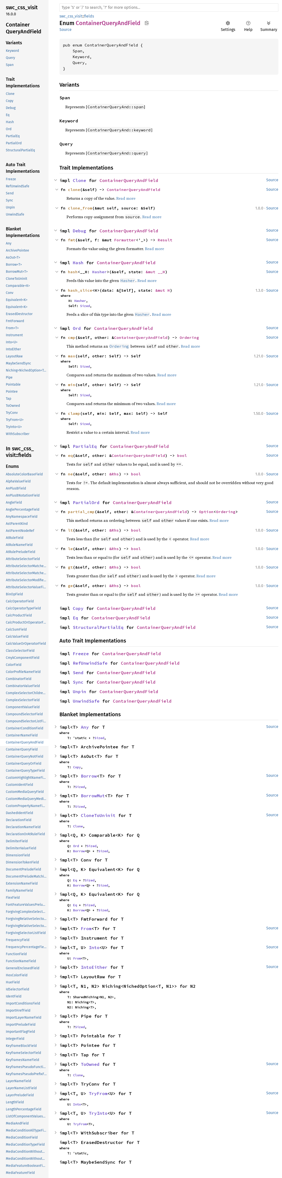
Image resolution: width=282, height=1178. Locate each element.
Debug (79, 231)
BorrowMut (93, 795)
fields (89, 16)
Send (78, 672)
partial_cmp (81, 511)
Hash (78, 262)
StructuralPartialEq (98, 627)
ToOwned (90, 1064)
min (71, 384)
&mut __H (155, 271)
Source (65, 29)
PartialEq (85, 446)
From (86, 928)
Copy (78, 608)
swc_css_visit (70, 16)
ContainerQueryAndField (129, 180)
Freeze (81, 653)
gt (70, 567)
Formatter (125, 239)
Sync (78, 682)
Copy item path (147, 23)
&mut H (162, 290)
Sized (85, 306)
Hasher (99, 271)
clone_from (80, 208)
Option (206, 511)
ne (70, 473)
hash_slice (80, 290)
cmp (71, 337)
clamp (74, 413)
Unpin (79, 691)
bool (182, 455)
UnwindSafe (86, 701)
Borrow (89, 776)
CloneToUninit (98, 815)
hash (73, 271)
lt (70, 530)
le (70, 548)
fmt (71, 239)
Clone (79, 180)
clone (74, 189)
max (71, 355)
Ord (77, 328)
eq (70, 455)
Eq (75, 618)
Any (85, 727)
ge (70, 585)
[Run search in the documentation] (168, 7)
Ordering (189, 337)
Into (94, 947)
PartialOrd (86, 502)
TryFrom (98, 1093)
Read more (125, 198)
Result (165, 239)
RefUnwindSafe (90, 663)
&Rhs (114, 473)
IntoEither (94, 967)
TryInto (98, 1113)
